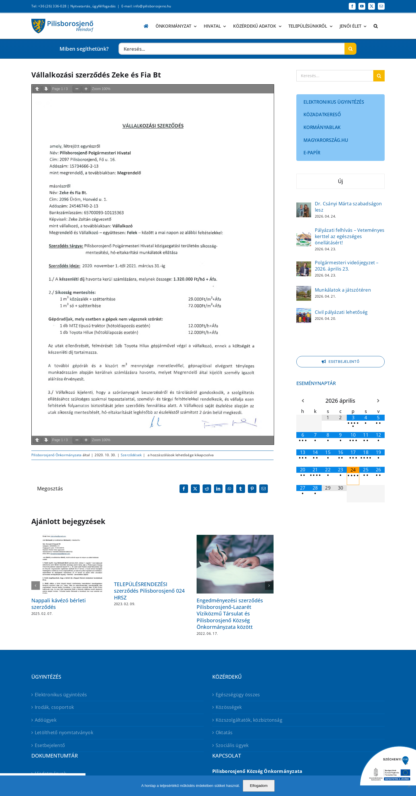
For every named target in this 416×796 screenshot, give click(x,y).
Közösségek (229, 707)
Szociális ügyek (232, 745)
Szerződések (131, 455)
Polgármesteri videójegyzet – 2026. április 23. (347, 265)
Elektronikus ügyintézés (61, 694)
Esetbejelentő (50, 745)
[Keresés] (350, 49)
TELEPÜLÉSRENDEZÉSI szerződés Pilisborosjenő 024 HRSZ (149, 591)
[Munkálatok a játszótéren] (303, 290)
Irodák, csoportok (54, 707)
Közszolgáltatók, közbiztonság (249, 720)
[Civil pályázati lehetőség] (303, 312)
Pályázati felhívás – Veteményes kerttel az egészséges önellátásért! (349, 236)
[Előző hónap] (302, 401)
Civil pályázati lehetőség (341, 312)
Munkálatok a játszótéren (343, 290)
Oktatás (224, 732)
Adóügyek (45, 720)
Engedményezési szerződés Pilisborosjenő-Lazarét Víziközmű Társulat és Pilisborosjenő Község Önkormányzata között (230, 614)
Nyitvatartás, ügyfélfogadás (93, 6)
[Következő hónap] (378, 401)
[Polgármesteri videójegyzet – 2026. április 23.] (303, 265)
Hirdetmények (50, 773)
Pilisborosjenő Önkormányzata (56, 455)
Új (340, 181)
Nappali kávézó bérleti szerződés (58, 603)
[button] (376, 26)
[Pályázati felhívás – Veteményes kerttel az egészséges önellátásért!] (303, 236)
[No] (409, 786)
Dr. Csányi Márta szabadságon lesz (348, 206)
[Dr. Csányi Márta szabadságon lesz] (303, 206)
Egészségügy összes (238, 694)
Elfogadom (259, 785)
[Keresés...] (231, 49)
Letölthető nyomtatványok (64, 732)
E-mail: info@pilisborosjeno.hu (146, 6)
